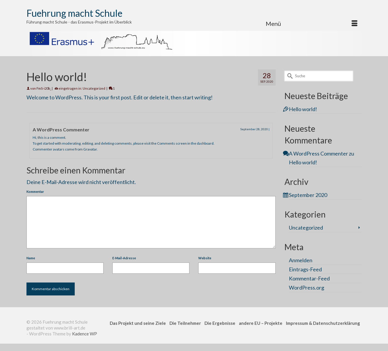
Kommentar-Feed (309, 278)
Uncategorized (94, 88)
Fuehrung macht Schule (74, 13)
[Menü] (311, 23)
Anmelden (300, 260)
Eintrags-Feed (305, 269)
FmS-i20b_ (43, 88)
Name (30, 258)
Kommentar (35, 191)
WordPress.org (306, 287)
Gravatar (90, 149)
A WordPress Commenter (61, 129)
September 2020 (308, 195)
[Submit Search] (288, 76)
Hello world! (303, 109)
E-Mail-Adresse (124, 258)
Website (204, 258)
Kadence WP (84, 333)
